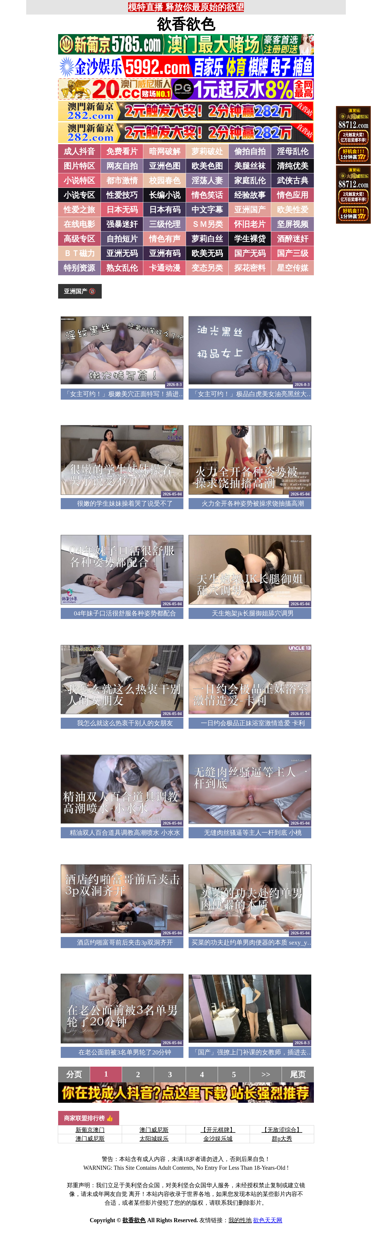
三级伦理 (164, 224)
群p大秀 (282, 1138)
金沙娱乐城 (218, 1138)
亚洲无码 (122, 253)
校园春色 (164, 180)
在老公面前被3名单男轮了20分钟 (124, 1052)
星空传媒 (292, 268)
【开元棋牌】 (218, 1130)
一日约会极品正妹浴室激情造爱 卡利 (253, 723)
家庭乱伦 (250, 180)
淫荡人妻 (207, 180)
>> (266, 1074)
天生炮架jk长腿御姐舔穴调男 (253, 613)
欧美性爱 (292, 209)
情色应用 (292, 195)
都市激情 (122, 180)
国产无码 (250, 253)
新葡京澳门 (90, 1130)
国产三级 (292, 253)
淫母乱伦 (292, 151)
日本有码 (164, 209)
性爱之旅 (79, 209)
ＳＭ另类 (207, 224)
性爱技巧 (122, 195)
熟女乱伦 (122, 268)
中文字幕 (207, 209)
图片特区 (79, 166)
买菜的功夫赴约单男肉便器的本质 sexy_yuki (253, 942)
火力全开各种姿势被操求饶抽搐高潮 (253, 503)
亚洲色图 (164, 166)
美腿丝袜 (250, 166)
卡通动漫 (164, 268)
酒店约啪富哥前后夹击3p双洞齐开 (125, 942)
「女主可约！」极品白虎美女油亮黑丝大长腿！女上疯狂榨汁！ (281, 394)
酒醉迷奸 (292, 238)
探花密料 (250, 268)
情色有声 (164, 238)
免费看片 (122, 151)
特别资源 (79, 268)
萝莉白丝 (207, 238)
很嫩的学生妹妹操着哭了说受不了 (125, 503)
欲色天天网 (267, 1220)
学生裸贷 (250, 238)
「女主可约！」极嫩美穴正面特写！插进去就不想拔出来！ (147, 394)
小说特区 (79, 180)
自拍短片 (122, 238)
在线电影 (79, 224)
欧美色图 (207, 166)
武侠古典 (292, 180)
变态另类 (207, 268)
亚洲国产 (250, 209)
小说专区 (79, 195)
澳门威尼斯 (154, 1130)
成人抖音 (79, 151)
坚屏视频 (292, 224)
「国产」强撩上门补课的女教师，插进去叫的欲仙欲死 (268, 1052)
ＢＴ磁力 (79, 253)
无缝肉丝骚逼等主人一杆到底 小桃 (253, 832)
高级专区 (79, 238)
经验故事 (250, 195)
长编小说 (164, 195)
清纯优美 (292, 166)
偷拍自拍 (250, 151)
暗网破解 (164, 151)
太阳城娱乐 (154, 1138)
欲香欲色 (186, 24)
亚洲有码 (164, 253)
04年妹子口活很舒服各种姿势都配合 (125, 613)
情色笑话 (207, 195)
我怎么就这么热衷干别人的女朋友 (125, 723)
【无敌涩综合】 (282, 1130)
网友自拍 (122, 166)
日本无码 (122, 209)
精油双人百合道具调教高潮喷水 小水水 (125, 832)
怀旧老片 (250, 224)
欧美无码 (207, 253)
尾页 (298, 1074)
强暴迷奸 (122, 224)
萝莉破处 (207, 151)
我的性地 (240, 1220)
